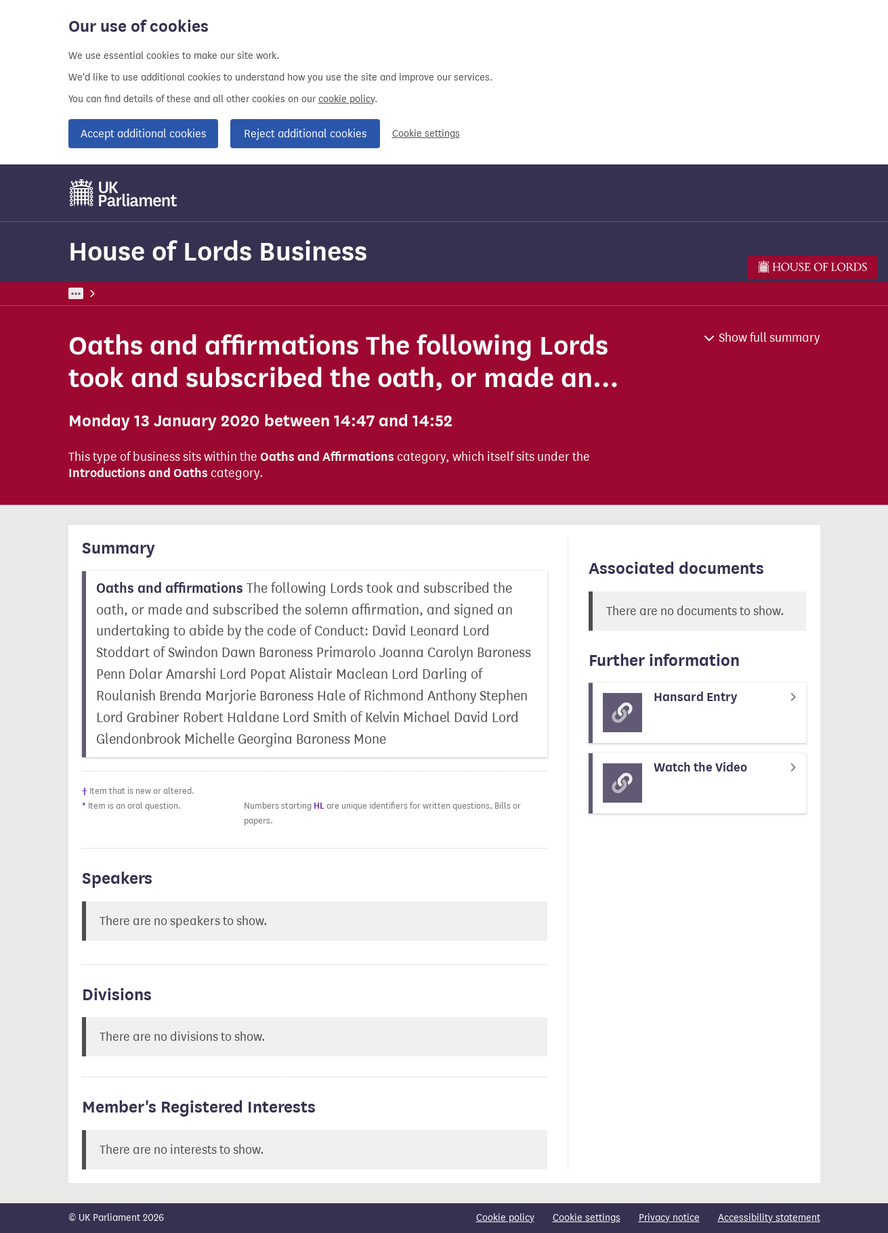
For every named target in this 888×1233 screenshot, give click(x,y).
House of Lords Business (217, 251)
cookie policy (346, 99)
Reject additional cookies (305, 133)
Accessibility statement (769, 1218)
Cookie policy (505, 1218)
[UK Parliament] (123, 193)
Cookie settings (426, 133)
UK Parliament (99, 293)
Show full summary (769, 337)
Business (168, 293)
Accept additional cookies (143, 133)
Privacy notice (669, 1218)
